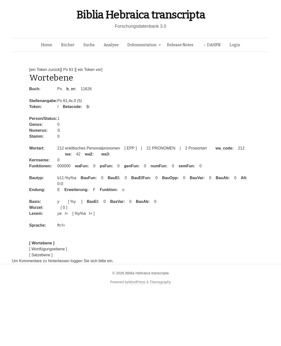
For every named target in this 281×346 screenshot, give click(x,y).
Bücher (67, 45)
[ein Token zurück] (45, 69)
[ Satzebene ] (40, 255)
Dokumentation (142, 45)
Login (235, 45)
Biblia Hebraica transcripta (140, 15)
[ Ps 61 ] (68, 69)
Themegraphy (160, 282)
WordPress (136, 282)
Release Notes (180, 45)
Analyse (111, 45)
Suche (89, 45)
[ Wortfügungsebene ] (48, 249)
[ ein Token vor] (88, 69)
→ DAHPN (211, 45)
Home (46, 45)
